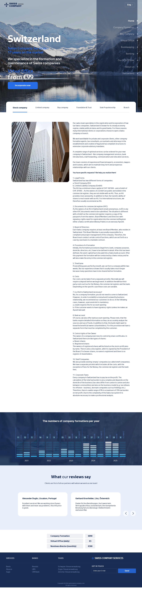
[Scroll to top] (114, 558)
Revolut (35, 566)
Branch (126, 107)
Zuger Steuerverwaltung (68, 569)
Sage (8, 572)
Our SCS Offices (126, 60)
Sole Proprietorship (107, 107)
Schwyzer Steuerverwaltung (69, 566)
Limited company (42, 107)
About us (129, 66)
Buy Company (127, 34)
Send (127, 571)
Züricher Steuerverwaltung (69, 572)
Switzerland (128, 73)
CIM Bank (35, 572)
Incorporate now (23, 85)
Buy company (62, 107)
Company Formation (123, 27)
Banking (130, 53)
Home (131, 20)
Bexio (8, 566)
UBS (34, 569)
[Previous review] (126, 513)
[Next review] (133, 513)
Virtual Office (127, 40)
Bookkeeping (127, 47)
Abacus (9, 569)
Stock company (20, 107)
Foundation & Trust (84, 107)
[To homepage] (14, 5)
